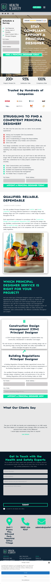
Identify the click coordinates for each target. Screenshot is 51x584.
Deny (25, 576)
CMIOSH (31, 209)
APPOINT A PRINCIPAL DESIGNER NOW (25, 396)
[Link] (16, 7)
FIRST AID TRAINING (25, 558)
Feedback (49, 23)
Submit (25, 505)
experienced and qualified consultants (14, 299)
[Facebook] (2, 13)
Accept (25, 572)
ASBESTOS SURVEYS (9, 560)
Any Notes (6, 388)
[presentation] (13, 499)
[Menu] (44, 7)
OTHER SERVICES (24, 560)
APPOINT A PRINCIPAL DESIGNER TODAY (25, 185)
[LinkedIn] (8, 13)
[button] (49, 562)
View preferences (25, 580)
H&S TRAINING (23, 556)
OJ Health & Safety (12, 225)
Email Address (7, 46)
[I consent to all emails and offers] (4, 509)
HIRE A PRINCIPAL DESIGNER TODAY (22, 55)
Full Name (6, 39)
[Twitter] (5, 13)
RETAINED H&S (7, 558)
